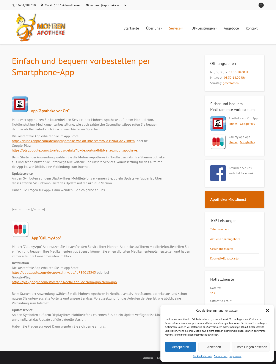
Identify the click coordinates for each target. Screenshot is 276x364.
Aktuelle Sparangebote (225, 239)
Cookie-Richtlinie (202, 356)
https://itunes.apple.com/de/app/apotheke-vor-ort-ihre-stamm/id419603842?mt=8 (73, 141)
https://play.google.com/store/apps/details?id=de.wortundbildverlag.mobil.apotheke (74, 150)
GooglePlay (247, 124)
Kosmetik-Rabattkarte (224, 258)
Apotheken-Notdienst (228, 199)
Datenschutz (220, 356)
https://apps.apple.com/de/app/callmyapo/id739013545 (54, 272)
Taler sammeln (219, 229)
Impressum (236, 356)
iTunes (233, 124)
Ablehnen (214, 347)
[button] (267, 310)
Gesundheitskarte (221, 249)
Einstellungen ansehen (250, 347)
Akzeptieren (180, 347)
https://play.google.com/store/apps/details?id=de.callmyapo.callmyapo (64, 282)
